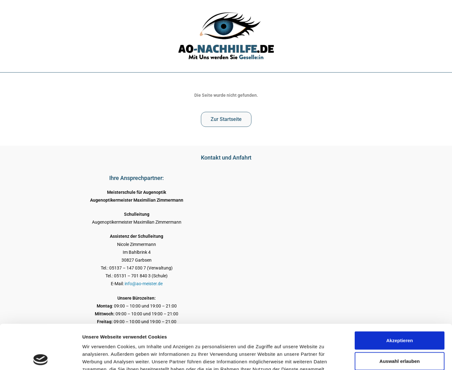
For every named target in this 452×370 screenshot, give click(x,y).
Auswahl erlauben (399, 316)
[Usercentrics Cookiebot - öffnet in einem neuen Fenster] (40, 357)
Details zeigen (334, 357)
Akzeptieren (399, 295)
